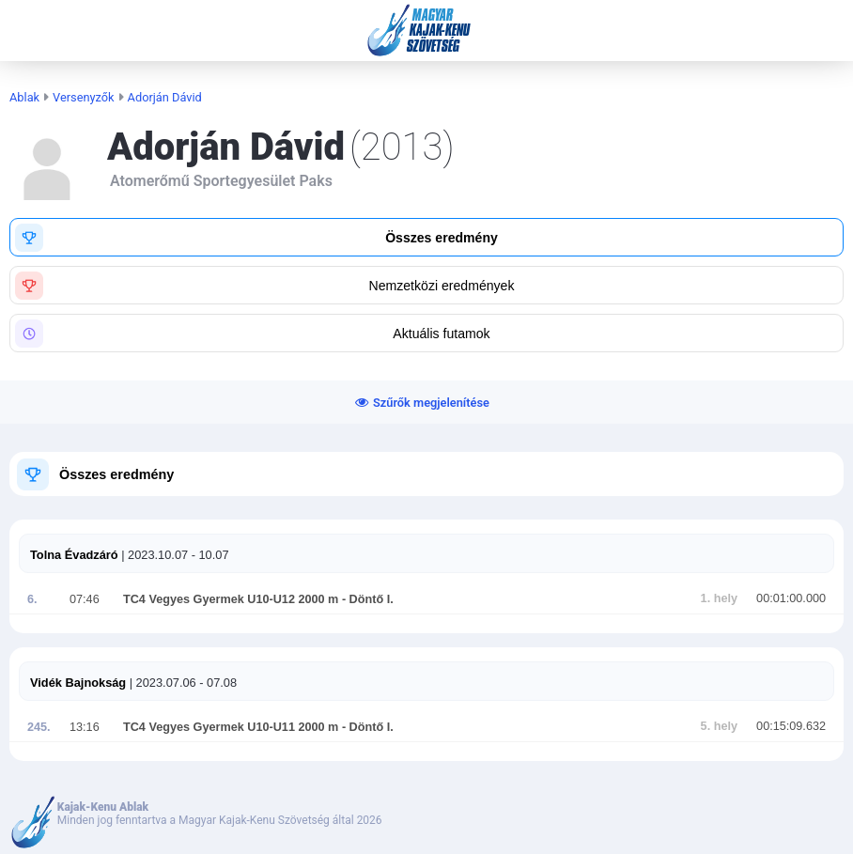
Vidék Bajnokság (78, 682)
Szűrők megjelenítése (431, 403)
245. (39, 727)
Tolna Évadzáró (74, 555)
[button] (426, 237)
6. (32, 599)
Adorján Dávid (165, 97)
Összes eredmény (116, 474)
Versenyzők (84, 97)
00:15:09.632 (791, 726)
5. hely (719, 726)
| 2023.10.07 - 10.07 (173, 555)
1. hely (719, 598)
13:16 (85, 727)
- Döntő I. (365, 599)
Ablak (24, 97)
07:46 (85, 599)
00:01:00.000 (791, 598)
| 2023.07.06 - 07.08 (181, 682)
